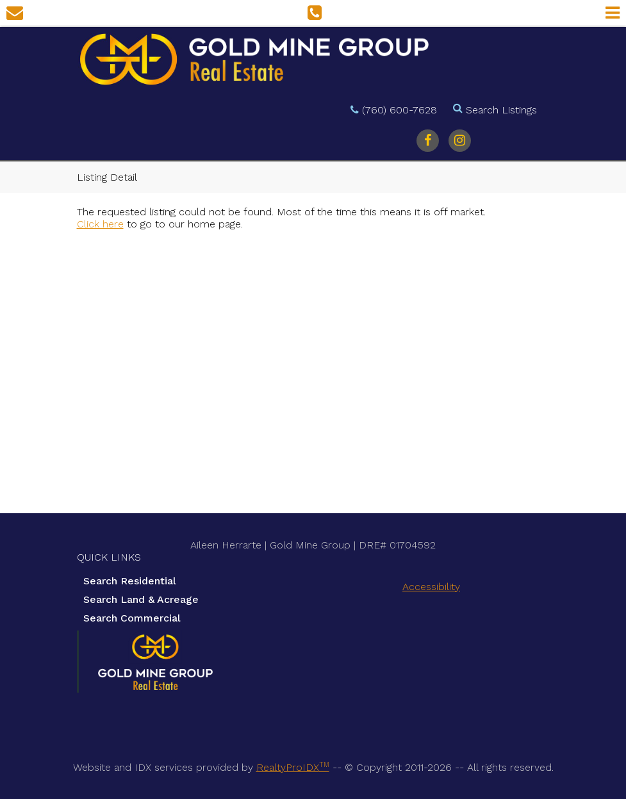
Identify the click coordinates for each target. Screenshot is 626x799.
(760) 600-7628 (399, 110)
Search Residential (129, 581)
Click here (100, 224)
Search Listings (501, 110)
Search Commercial (132, 618)
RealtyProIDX (292, 767)
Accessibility (431, 587)
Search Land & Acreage (141, 599)
